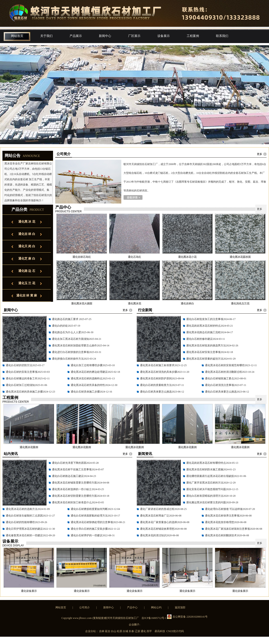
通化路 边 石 (26, 271)
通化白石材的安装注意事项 (21, 371)
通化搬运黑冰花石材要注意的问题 (206, 502)
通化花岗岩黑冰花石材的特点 (203, 325)
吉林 (102, 631)
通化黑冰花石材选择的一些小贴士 (72, 489)
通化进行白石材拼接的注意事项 (70, 352)
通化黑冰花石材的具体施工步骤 (24, 391)
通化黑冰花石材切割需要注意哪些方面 (74, 495)
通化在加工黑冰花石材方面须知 (70, 338)
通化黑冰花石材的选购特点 (86, 378)
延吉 (108, 631)
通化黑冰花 (134, 303)
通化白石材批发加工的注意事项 (204, 319)
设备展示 (163, 36)
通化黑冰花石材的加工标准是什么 (72, 502)
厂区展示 (134, 36)
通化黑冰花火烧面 (81, 303)
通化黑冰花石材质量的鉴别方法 (204, 358)
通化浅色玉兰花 (240, 303)
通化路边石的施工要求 (65, 319)
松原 (120, 631)
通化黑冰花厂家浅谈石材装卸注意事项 (227, 528)
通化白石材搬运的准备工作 (21, 378)
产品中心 (132, 607)
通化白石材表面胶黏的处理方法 (89, 515)
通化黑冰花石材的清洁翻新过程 (223, 371)
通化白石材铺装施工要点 (219, 378)
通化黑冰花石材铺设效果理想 (157, 528)
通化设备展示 (29, 591)
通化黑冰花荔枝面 (240, 256)
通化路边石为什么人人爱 (66, 332)
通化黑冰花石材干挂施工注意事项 (72, 469)
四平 (150, 631)
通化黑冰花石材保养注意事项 (222, 515)
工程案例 (193, 36)
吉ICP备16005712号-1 (154, 618)
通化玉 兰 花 (26, 283)
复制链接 (98, 618)
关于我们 (46, 36)
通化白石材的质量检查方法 (156, 385)
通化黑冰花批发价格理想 (219, 522)
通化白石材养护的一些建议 (86, 535)
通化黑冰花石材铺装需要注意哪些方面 (74, 482)
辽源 (138, 631)
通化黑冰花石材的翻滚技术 (221, 535)
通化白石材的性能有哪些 (20, 522)
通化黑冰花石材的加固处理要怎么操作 (74, 345)
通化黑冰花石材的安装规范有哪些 (225, 365)
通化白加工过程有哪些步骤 (86, 365)
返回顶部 (180, 607)
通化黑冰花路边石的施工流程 (203, 332)
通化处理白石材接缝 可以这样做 (224, 509)
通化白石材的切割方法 (19, 365)
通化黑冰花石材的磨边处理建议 (89, 371)
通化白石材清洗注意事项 (219, 385)
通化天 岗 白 (26, 246)
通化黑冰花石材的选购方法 (21, 509)
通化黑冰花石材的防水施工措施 (204, 469)
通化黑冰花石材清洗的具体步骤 (158, 371)
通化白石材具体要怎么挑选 (156, 391)
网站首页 (17, 36)
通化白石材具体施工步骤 (85, 391)
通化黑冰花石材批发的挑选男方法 (206, 345)
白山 (114, 631)
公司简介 (84, 607)
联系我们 (222, 36)
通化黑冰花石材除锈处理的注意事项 (92, 522)
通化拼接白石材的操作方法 (68, 358)
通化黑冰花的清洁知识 (153, 535)
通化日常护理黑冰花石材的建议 (24, 528)
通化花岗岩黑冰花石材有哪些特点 (206, 462)
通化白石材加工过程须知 (20, 385)
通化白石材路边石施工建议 (68, 476)
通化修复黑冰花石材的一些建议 (24, 535)
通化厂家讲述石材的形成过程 (157, 509)
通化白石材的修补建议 (199, 338)
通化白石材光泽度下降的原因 (69, 462)
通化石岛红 (134, 256)
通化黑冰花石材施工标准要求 (157, 365)
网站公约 (156, 607)
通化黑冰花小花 (187, 256)
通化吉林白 (187, 303)
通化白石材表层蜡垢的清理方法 (204, 495)
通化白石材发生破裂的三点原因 (24, 515)
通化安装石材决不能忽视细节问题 (206, 489)
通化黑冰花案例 (29, 447)
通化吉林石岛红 (81, 256)
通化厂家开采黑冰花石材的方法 (204, 482)
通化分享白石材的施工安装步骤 (89, 528)
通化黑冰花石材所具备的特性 (88, 385)
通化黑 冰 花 (26, 221)
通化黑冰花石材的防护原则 (156, 378)
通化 (144, 631)
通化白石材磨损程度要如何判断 (89, 509)
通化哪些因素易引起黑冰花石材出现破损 (210, 476)
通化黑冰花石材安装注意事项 (203, 352)
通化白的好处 (60, 325)
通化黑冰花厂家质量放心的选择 (158, 522)
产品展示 (76, 36)
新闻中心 (105, 36)
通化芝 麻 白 (26, 258)
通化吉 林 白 (26, 234)
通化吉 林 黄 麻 (26, 295)
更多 (259, 154)
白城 (126, 631)
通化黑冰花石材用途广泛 (154, 515)
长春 (132, 631)
